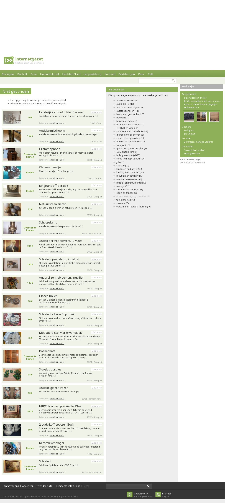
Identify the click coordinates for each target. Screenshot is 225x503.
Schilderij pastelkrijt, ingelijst (59, 259)
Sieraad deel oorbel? (194, 150)
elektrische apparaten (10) (130, 138)
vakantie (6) (122, 203)
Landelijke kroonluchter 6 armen (61, 112)
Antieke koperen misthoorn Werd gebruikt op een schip (69, 134)
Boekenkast (47, 351)
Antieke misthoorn (52, 130)
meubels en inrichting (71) (130, 175)
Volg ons (167, 494)
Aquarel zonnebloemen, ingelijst (61, 277)
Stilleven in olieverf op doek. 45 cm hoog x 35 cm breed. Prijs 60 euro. (70, 319)
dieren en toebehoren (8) (130, 134)
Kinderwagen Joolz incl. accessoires (202, 101)
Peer (141, 74)
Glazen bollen (48, 296)
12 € (30, 209)
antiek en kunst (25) (126, 100)
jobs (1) (120, 162)
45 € (30, 337)
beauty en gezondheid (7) (130, 114)
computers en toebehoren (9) (132, 131)
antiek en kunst (57, 123)
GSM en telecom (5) (126, 151)
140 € (30, 282)
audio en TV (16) (125, 103)
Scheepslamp (48, 222)
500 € (30, 411)
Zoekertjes (188, 86)
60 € (30, 319)
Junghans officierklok (53, 186)
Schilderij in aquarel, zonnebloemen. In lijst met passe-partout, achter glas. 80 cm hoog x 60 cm (67, 283)
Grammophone (49, 149)
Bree (33, 74)
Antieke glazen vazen (53, 388)
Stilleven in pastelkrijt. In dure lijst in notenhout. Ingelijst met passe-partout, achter (69, 264)
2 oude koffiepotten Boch (56, 424)
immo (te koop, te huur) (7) (130, 158)
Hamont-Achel (49, 74)
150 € (30, 135)
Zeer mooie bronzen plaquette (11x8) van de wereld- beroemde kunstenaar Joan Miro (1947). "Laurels (66, 411)
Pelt (150, 74)
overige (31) (122, 186)
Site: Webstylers (70, 496)
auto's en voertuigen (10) (129, 107)
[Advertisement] (104, 25)
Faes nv (18, 496)
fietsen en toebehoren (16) (130, 141)
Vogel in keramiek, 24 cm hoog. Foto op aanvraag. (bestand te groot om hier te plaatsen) (69, 448)
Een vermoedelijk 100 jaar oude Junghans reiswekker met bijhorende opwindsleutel (68, 191)
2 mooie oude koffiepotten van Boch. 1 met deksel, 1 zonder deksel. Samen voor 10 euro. (69, 430)
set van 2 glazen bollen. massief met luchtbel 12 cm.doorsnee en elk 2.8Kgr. (63, 301)
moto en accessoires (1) (129, 179)
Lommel (110, 74)
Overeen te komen (30, 155)
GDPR (86, 485)
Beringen (8, 74)
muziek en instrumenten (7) (131, 182)
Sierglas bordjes (50, 369)
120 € (30, 264)
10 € (30, 117)
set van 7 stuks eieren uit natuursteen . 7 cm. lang (65, 208)
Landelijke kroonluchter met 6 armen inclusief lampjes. (68, 116)
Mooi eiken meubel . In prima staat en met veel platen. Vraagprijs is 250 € (66, 154)
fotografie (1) (123, 145)
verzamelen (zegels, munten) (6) (133, 206)
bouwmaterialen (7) (126, 121)
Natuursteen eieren (52, 204)
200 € (30, 246)
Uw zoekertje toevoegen (192, 162)
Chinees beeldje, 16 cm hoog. (56, 171)
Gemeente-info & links (68, 485)
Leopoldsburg (92, 74)
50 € (30, 393)
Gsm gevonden (192, 153)
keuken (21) (122, 165)
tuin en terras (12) (125, 199)
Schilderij (45, 461)
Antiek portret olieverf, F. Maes (60, 241)
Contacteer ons (10, 485)
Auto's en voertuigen (190, 159)
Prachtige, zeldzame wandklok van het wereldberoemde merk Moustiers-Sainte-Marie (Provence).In (70, 338)
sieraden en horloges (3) (129, 189)
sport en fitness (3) (126, 192)
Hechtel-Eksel (71, 74)
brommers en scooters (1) (130, 124)
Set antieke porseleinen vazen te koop (60, 391)
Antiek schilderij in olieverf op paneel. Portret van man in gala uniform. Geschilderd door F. (70, 246)
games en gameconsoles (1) (131, 148)
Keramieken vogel (51, 443)
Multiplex (188, 130)
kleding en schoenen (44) (130, 172)
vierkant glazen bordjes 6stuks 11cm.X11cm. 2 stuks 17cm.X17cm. (65, 374)
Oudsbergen (127, 74)
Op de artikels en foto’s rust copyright (42, 496)
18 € (30, 301)
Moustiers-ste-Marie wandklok (60, 333)
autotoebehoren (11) (127, 110)
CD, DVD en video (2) (127, 127)
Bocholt (22, 74)
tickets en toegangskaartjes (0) (132, 196)
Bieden (30, 172)
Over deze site (44, 485)
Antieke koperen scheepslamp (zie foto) (61, 226)
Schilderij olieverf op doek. (57, 314)
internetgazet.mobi (143, 494)
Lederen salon (191, 107)
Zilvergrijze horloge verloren (198, 141)
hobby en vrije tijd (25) (128, 155)
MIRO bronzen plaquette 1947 (60, 406)
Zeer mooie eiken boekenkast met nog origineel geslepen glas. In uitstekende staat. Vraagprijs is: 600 (68, 356)
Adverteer (27, 485)
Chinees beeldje (50, 167)
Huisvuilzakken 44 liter (195, 97)
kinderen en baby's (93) (129, 169)
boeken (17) (122, 117)
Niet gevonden (15, 91)
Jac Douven (189, 133)
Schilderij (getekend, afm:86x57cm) (58, 465)
